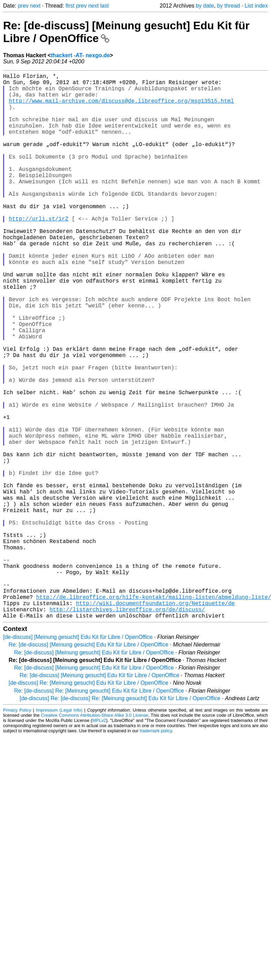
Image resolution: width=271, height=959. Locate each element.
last (104, 6)
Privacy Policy (17, 831)
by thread (228, 6)
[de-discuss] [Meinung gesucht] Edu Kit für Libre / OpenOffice (78, 758)
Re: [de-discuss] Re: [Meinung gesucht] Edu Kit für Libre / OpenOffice (99, 812)
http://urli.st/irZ (39, 251)
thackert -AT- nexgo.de (80, 55)
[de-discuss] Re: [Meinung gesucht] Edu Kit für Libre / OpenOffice (88, 804)
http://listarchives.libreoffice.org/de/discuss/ (127, 729)
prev (23, 6)
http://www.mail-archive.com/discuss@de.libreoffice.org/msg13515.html (121, 107)
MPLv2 (99, 841)
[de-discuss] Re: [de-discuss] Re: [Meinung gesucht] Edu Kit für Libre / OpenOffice (120, 820)
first (70, 6)
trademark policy (156, 852)
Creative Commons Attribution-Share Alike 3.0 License (94, 836)
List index (256, 6)
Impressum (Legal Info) (59, 831)
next (35, 6)
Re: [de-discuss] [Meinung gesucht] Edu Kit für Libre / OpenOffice (88, 766)
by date (205, 6)
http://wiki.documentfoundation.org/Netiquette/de (155, 721)
